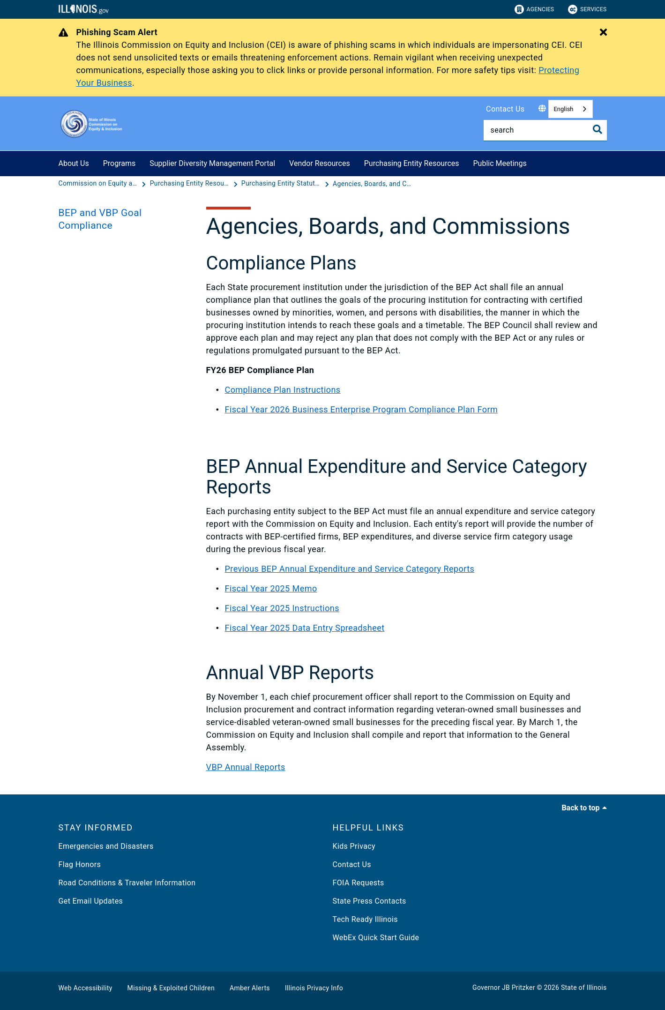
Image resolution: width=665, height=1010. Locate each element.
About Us (74, 163)
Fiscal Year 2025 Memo (271, 588)
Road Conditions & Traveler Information (127, 882)
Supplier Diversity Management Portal (212, 163)
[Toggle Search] (597, 129)
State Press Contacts (369, 901)
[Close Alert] (603, 32)
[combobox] (570, 109)
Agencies (534, 9)
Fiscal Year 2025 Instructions (282, 608)
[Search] (545, 130)
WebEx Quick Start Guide (376, 937)
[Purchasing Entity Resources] (191, 183)
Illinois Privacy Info (314, 988)
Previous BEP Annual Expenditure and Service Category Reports (350, 569)
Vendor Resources (319, 163)
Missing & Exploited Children (171, 988)
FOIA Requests (358, 882)
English (563, 108)
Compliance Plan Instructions (283, 390)
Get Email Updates (91, 901)
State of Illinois (584, 987)
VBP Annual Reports (245, 767)
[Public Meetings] (534, 162)
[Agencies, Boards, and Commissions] (372, 183)
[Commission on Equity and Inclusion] (99, 183)
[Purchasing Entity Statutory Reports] (282, 183)
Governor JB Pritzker (503, 987)
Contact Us (505, 109)
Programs (119, 163)
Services (587, 9)
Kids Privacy (354, 846)
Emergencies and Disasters (106, 846)
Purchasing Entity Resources (411, 163)
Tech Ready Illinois (365, 919)
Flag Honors (80, 864)
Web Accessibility (85, 988)
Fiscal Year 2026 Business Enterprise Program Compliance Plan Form (361, 409)
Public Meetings (500, 163)
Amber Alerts (250, 988)
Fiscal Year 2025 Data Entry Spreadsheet (305, 628)
